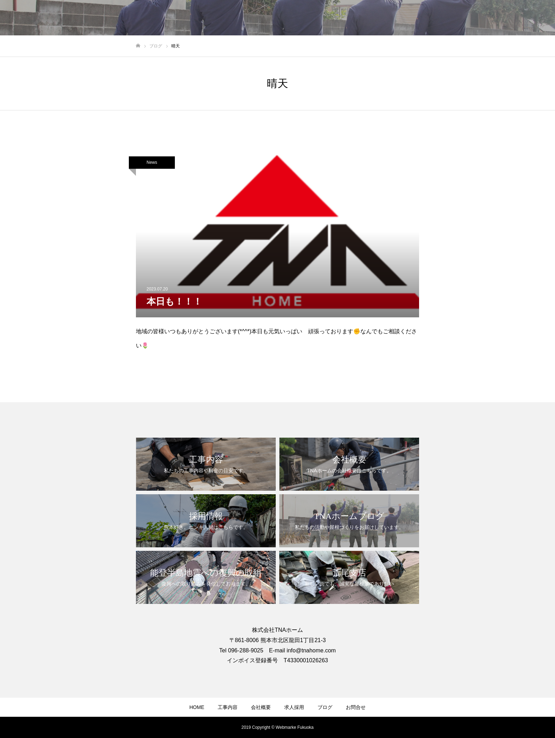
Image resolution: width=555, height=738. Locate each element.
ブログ (324, 707)
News (152, 162)
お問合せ (356, 707)
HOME (196, 707)
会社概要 (261, 707)
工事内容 (228, 707)
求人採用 (294, 707)
